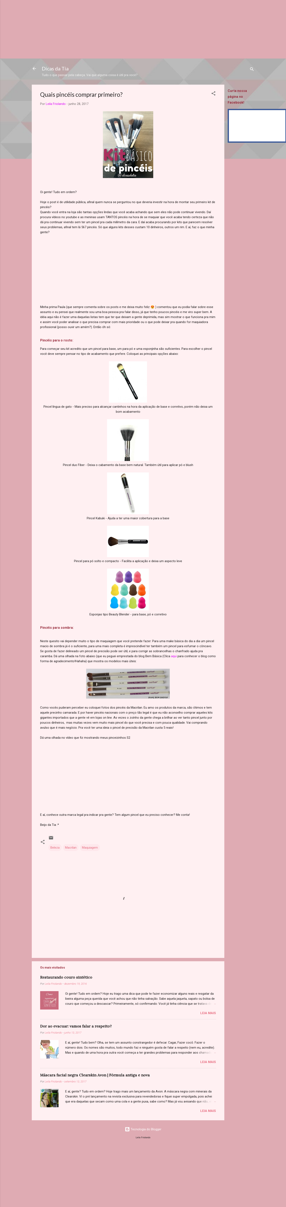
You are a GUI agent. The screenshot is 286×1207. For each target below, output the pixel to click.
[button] (213, 94)
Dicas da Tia (55, 68)
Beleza (55, 847)
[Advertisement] (125, 29)
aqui (174, 656)
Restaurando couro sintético (66, 977)
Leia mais (208, 1013)
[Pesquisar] (251, 70)
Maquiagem (90, 847)
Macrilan (71, 847)
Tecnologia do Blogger (143, 1129)
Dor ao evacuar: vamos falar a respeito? (76, 1026)
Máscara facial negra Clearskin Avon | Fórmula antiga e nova (95, 1075)
